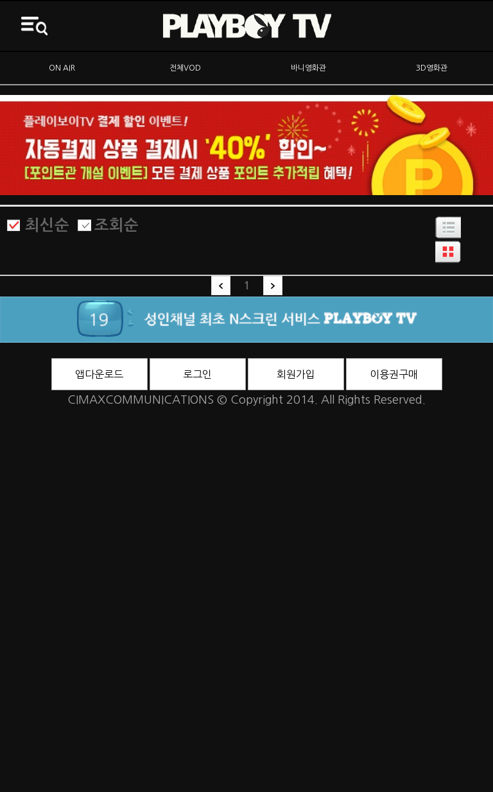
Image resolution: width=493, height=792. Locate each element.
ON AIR (62, 68)
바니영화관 (308, 68)
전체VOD (185, 68)
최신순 (47, 225)
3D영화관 (431, 68)
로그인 (197, 374)
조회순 (116, 225)
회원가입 (296, 374)
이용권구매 (394, 374)
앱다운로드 (99, 374)
